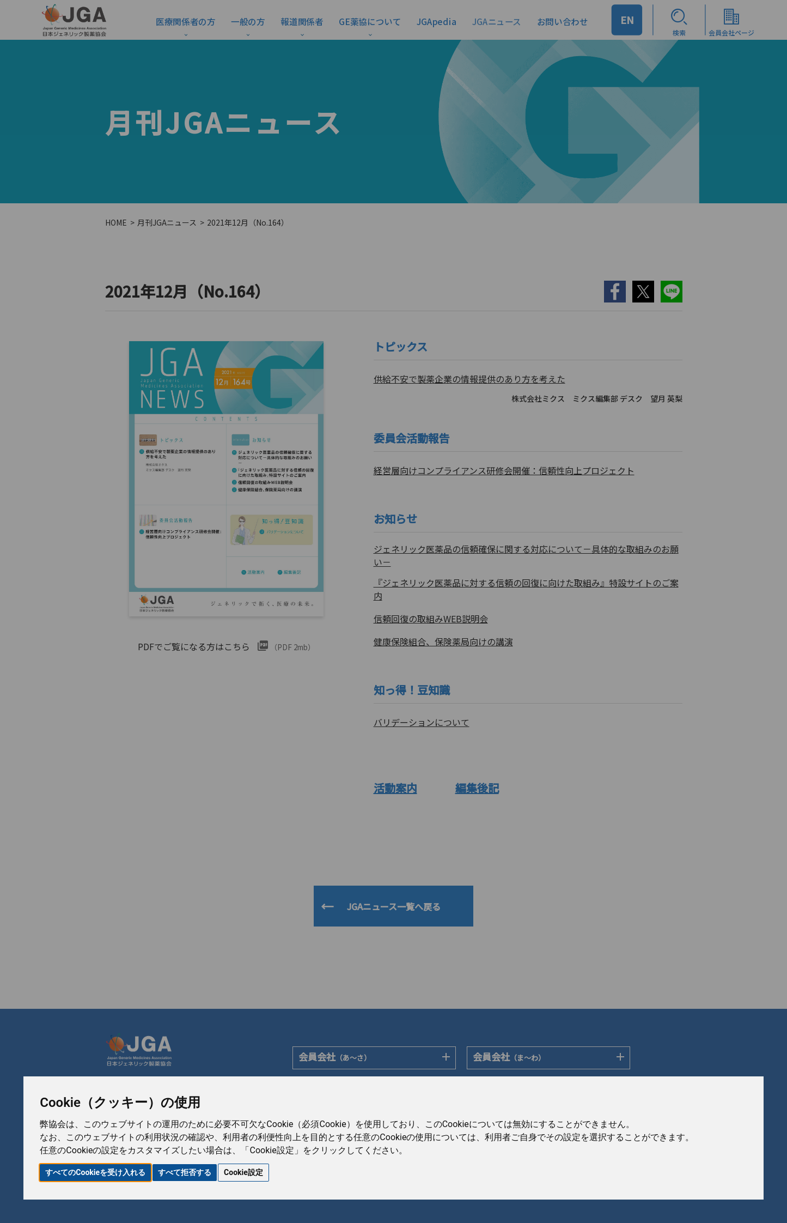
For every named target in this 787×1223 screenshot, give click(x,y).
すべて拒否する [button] (184, 1172)
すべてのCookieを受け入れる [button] (95, 1172)
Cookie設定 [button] (243, 1172)
